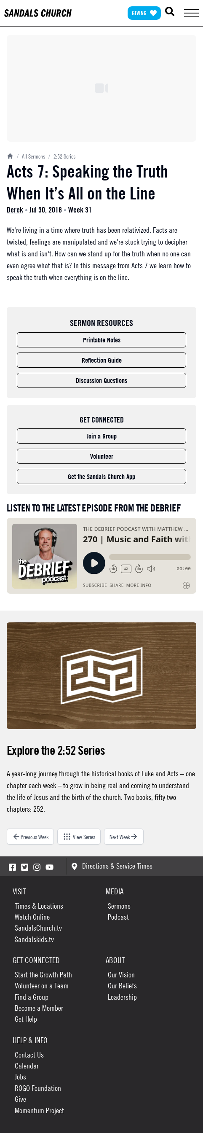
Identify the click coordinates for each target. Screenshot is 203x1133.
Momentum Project (39, 1110)
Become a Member (39, 1008)
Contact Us (29, 1054)
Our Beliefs (122, 985)
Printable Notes (101, 340)
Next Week (124, 836)
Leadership (122, 997)
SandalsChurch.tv (38, 927)
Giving (144, 12)
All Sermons (31, 156)
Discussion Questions (101, 380)
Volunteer (101, 456)
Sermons (119, 906)
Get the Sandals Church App (101, 476)
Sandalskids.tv (34, 939)
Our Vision (121, 974)
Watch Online (32, 916)
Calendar (27, 1065)
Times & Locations (39, 906)
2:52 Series (61, 156)
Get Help (26, 1019)
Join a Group (102, 436)
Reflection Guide (102, 360)
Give (20, 1099)
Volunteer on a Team (42, 985)
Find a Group (31, 997)
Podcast (118, 916)
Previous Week (30, 836)
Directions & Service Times (112, 865)
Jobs (20, 1076)
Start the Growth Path (43, 974)
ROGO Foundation (38, 1088)
